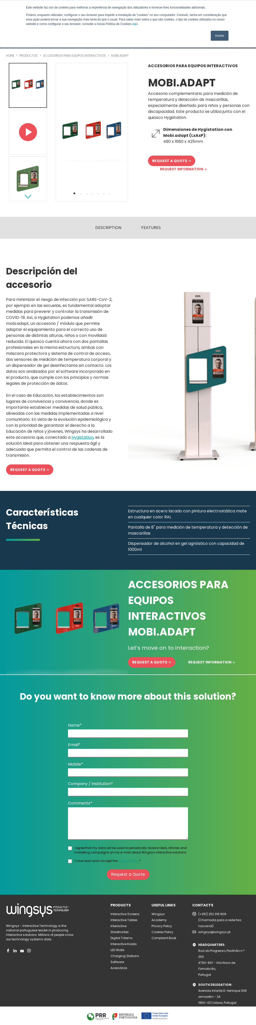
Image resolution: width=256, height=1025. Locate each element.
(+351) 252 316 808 (212, 914)
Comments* (80, 803)
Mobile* (75, 764)
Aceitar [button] (219, 35)
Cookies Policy (162, 932)
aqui (135, 24)
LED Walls (117, 950)
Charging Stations (124, 956)
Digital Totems (121, 938)
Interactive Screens (125, 914)
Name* (75, 725)
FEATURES (151, 227)
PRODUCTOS (29, 55)
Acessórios (118, 968)
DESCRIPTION (108, 227)
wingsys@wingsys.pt (214, 932)
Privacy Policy (128, 861)
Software (117, 962)
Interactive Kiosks (123, 944)
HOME (10, 55)
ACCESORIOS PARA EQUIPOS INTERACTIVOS (75, 55)
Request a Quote (128, 874)
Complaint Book (164, 938)
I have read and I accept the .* (107, 861)
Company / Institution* (90, 784)
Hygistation (83, 437)
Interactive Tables (124, 920)
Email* (74, 745)
